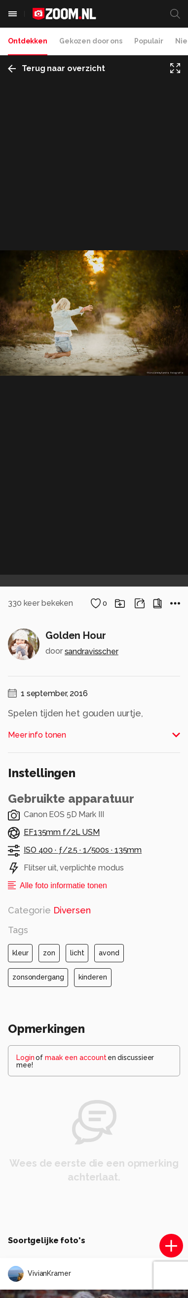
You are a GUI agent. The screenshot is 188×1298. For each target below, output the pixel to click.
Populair (148, 41)
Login (25, 1058)
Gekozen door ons (90, 41)
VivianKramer (39, 1274)
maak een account (76, 1058)
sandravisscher (91, 651)
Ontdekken (27, 41)
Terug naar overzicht (56, 68)
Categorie (49, 910)
